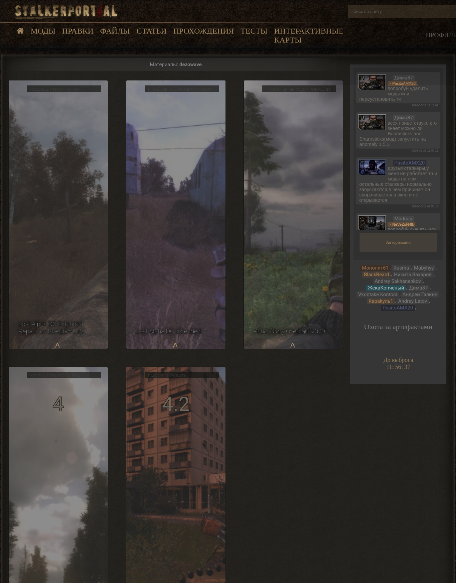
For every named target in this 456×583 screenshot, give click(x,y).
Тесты (253, 31)
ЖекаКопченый (386, 288)
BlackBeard (376, 275)
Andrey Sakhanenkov (398, 281)
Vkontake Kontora (378, 294)
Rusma (401, 268)
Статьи (151, 31)
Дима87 (418, 288)
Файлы (115, 31)
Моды (43, 31)
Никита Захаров (413, 275)
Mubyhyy (424, 268)
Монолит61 (375, 268)
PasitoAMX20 (397, 308)
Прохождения (203, 31)
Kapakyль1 (381, 301)
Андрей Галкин (419, 294)
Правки (77, 31)
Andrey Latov (412, 301)
